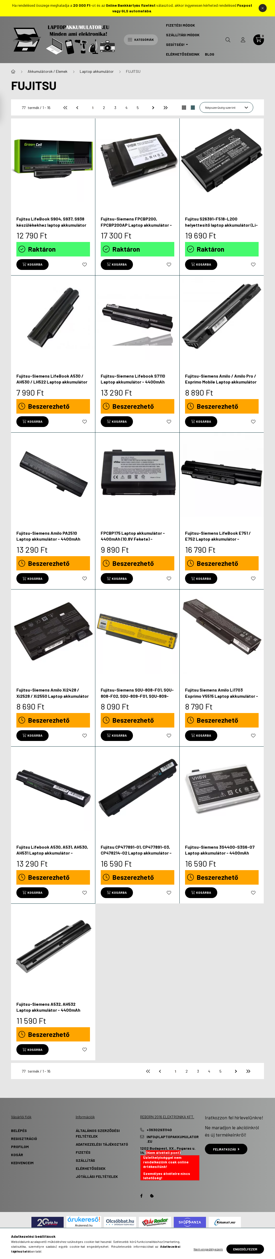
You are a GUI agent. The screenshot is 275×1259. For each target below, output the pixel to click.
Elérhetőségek (91, 1168)
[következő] (154, 107)
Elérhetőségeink (183, 54)
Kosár (17, 1154)
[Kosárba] (32, 264)
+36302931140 (159, 1130)
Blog (209, 54)
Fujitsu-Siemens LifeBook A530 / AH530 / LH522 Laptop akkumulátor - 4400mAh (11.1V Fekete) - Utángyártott (51, 384)
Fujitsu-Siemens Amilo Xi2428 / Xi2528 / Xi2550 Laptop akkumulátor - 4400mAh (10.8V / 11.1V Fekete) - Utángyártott (52, 698)
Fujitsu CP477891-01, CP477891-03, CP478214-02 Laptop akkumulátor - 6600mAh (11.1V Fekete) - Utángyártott (136, 855)
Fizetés (83, 1152)
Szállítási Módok (183, 34)
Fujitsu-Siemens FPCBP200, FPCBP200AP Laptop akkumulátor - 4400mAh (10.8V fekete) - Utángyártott (136, 227)
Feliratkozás (226, 1149)
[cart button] (258, 39)
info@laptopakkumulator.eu (173, 1139)
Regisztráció (24, 1138)
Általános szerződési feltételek (98, 1133)
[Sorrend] (226, 107)
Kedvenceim (22, 1162)
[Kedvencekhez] (84, 264)
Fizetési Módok (180, 25)
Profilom (20, 1146)
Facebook (141, 1196)
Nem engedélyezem (208, 1249)
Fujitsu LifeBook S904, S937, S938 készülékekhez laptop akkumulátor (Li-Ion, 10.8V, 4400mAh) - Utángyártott (51, 227)
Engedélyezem (245, 1249)
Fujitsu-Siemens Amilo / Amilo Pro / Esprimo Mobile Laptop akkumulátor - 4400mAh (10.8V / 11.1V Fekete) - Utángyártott (220, 384)
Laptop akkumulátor (97, 71)
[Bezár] (263, 8)
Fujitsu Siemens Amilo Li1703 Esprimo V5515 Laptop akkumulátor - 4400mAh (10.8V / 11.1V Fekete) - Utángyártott (221, 698)
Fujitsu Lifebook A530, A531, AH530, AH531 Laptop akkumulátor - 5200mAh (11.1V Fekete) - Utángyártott (52, 855)
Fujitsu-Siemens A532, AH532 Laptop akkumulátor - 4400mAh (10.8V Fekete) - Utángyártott (48, 1010)
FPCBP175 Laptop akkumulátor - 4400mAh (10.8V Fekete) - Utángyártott (133, 539)
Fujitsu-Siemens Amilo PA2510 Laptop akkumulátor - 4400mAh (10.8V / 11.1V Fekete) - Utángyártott (51, 539)
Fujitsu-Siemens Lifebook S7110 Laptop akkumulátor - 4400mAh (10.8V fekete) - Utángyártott (133, 381)
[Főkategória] (13, 71)
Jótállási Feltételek (97, 1176)
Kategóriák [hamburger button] (141, 39)
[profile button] (243, 39)
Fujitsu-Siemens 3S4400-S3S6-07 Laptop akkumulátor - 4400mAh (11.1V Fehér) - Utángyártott (220, 853)
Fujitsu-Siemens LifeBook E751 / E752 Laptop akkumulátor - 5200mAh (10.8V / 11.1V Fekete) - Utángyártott (218, 541)
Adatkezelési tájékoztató (102, 1144)
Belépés (19, 1130)
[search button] (228, 39)
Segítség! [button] (175, 44)
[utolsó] (165, 107)
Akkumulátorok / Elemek (47, 71)
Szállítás (85, 1160)
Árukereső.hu (83, 1225)
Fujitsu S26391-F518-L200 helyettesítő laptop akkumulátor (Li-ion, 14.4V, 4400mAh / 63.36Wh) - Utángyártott (221, 227)
